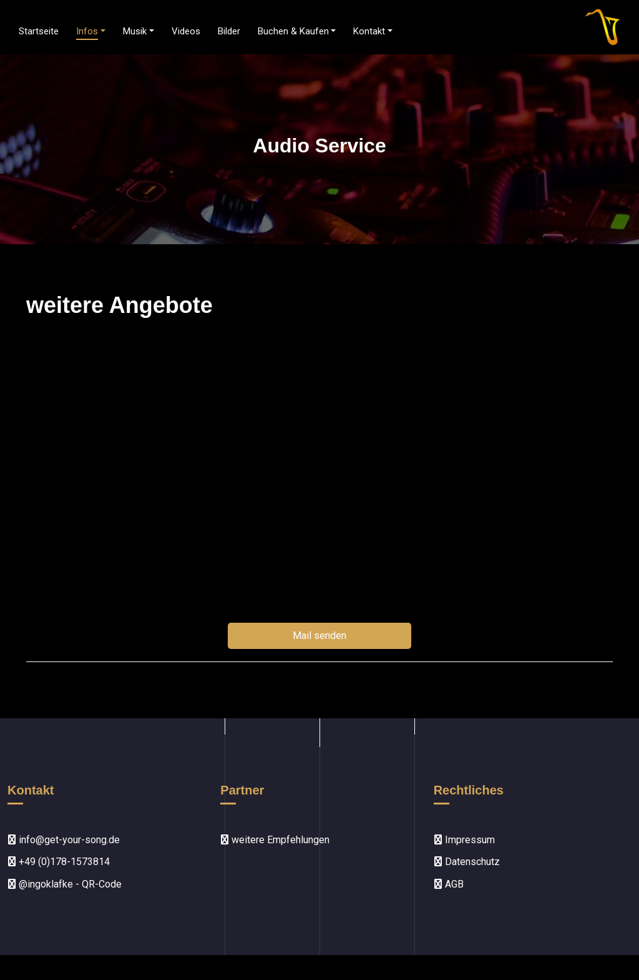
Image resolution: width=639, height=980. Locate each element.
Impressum (470, 840)
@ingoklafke (46, 884)
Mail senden (319, 635)
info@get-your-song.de (69, 840)
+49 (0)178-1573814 (64, 862)
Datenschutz (472, 862)
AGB (454, 884)
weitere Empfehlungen (280, 840)
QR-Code (102, 884)
